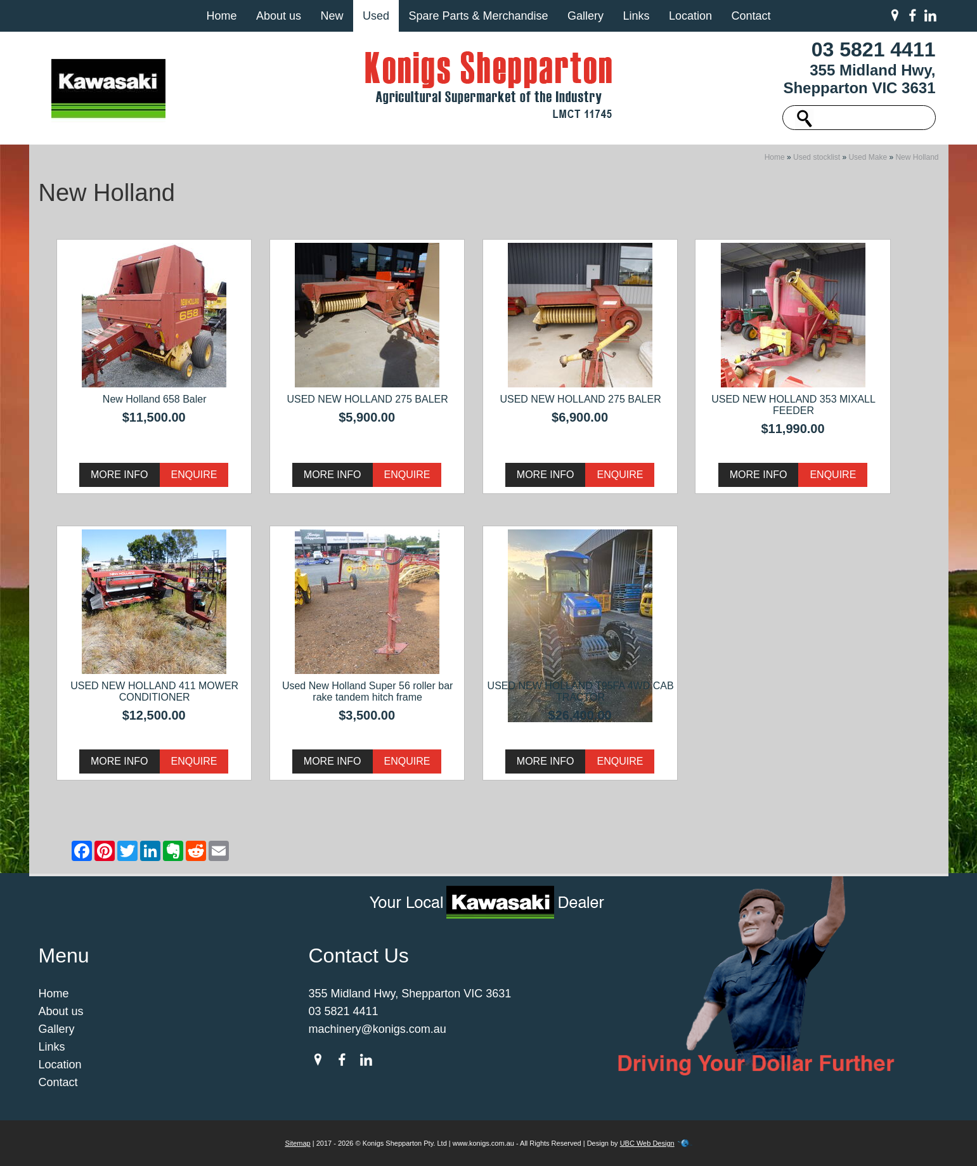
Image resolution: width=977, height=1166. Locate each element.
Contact (750, 16)
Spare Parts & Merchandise (478, 16)
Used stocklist (816, 157)
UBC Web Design (647, 1143)
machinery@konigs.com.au (377, 1029)
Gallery (585, 16)
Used (376, 16)
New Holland (916, 157)
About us (278, 16)
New (331, 16)
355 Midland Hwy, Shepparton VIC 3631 (859, 79)
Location (690, 16)
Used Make (867, 157)
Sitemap (297, 1143)
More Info (119, 474)
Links (636, 16)
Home (221, 16)
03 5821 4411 (874, 49)
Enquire (194, 474)
